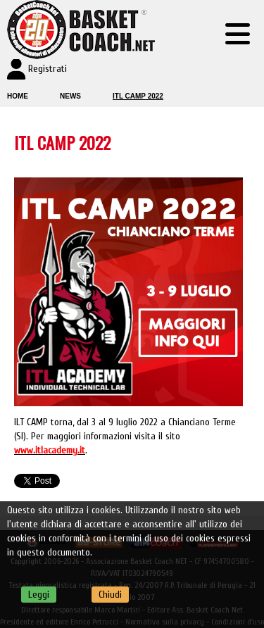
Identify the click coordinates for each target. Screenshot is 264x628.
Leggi (38, 595)
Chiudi (110, 595)
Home (17, 96)
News (70, 96)
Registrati (47, 69)
